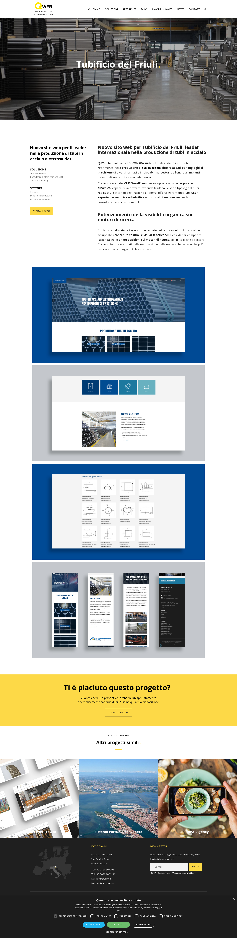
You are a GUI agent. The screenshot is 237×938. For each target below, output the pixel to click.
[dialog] (118, 917)
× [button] (233, 899)
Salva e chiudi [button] (93, 924)
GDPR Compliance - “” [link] (173, 869)
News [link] (180, 9)
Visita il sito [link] (38, 211)
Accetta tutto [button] (118, 924)
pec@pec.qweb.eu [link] (105, 880)
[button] (118, 932)
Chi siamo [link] (94, 9)
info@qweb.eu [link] (103, 875)
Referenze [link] (129, 9)
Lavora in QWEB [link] (162, 9)
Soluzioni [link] (111, 9)
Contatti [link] (195, 9)
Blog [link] (144, 9)
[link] (43, 8)
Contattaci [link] (119, 715)
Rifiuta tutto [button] (143, 924)
